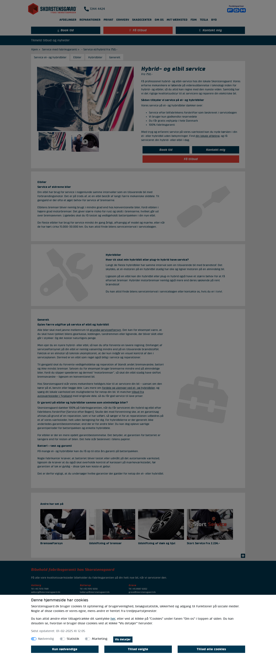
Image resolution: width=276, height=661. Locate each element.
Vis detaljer (123, 639)
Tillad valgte (138, 649)
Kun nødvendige (64, 649)
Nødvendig (46, 639)
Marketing (99, 639)
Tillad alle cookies (211, 649)
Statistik (73, 639)
